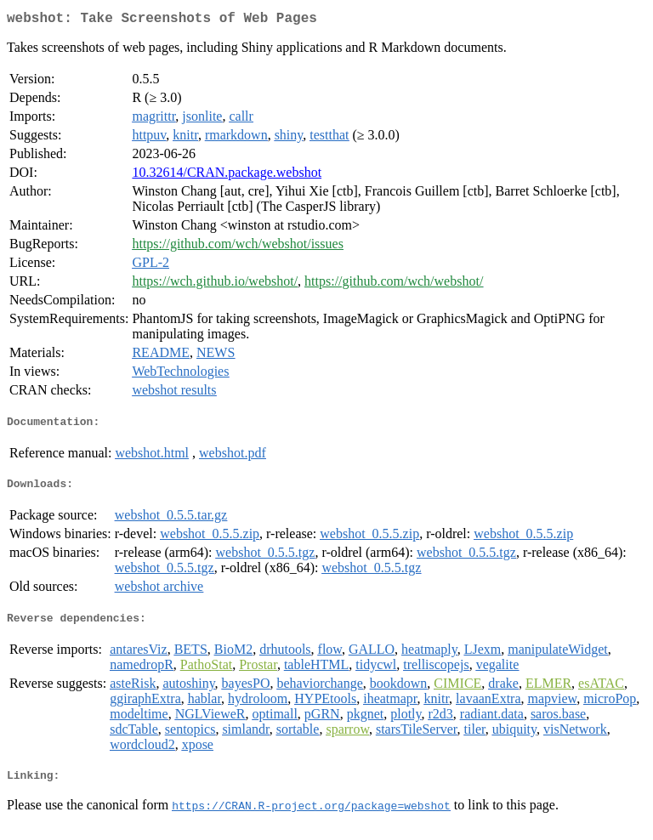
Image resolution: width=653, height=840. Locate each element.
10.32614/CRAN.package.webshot (226, 175)
